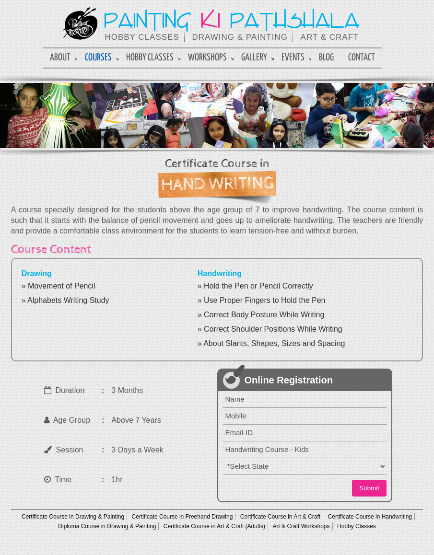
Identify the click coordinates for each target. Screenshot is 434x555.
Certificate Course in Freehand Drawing (182, 516)
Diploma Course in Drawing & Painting (107, 526)
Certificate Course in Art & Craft (280, 516)
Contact (361, 57)
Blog (326, 57)
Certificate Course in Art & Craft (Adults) (214, 526)
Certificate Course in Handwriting (370, 516)
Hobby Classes (150, 57)
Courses (98, 57)
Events (293, 57)
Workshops (207, 57)
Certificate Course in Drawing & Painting (73, 516)
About (60, 57)
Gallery (254, 57)
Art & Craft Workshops (300, 526)
